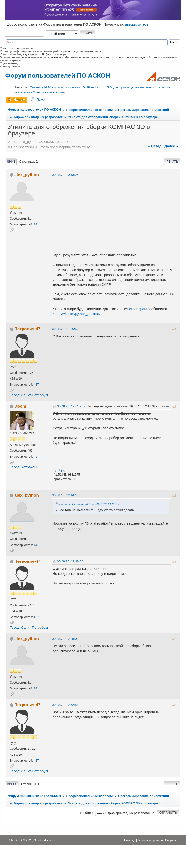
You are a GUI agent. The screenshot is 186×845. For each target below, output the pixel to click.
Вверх (12, 784)
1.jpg (59, 470)
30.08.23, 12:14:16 (65, 495)
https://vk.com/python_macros (76, 314)
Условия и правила (150, 840)
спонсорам (138, 309)
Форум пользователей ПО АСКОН (57, 75)
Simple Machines (44, 840)
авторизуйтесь (136, 24)
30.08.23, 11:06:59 (65, 329)
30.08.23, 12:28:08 (65, 639)
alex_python (26, 174)
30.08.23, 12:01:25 (70, 406)
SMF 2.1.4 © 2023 (20, 840)
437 (36, 384)
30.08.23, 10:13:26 (65, 175)
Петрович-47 (27, 328)
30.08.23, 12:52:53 (65, 705)
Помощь (129, 840)
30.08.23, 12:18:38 (70, 561)
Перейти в (85, 813)
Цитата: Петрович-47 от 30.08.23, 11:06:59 (89, 504)
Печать (172, 161)
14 (35, 224)
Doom (20, 406)
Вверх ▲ (171, 840)
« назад (155, 146)
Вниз (11, 161)
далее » (171, 146)
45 (35, 456)
